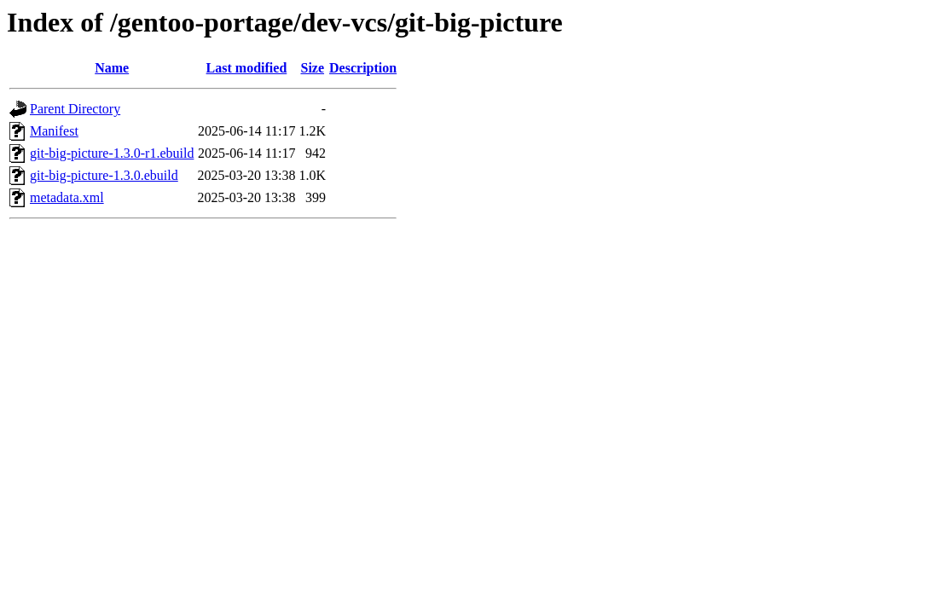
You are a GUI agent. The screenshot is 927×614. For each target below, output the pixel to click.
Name (112, 68)
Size (313, 68)
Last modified (246, 68)
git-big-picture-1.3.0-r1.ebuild (112, 153)
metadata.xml (67, 197)
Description (363, 68)
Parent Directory (75, 108)
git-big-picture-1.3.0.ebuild (104, 175)
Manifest (54, 131)
